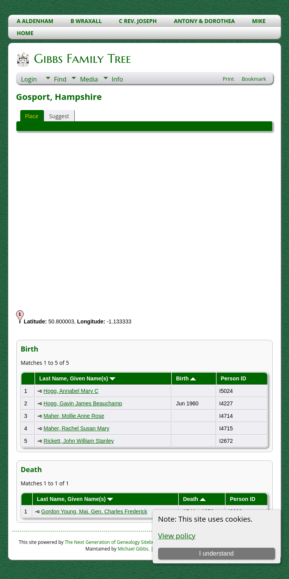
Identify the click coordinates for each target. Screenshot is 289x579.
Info (117, 79)
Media (89, 79)
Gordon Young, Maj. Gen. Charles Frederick (94, 511)
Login (29, 79)
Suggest (59, 116)
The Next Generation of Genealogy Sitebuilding (116, 542)
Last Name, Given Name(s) (77, 378)
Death (194, 499)
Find (60, 79)
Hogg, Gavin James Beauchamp (83, 403)
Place (31, 116)
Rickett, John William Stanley (79, 441)
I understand (216, 553)
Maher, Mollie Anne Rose (74, 416)
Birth (186, 378)
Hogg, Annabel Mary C (71, 391)
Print (228, 78)
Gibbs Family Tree (82, 58)
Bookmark (254, 78)
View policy (177, 535)
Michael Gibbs (133, 548)
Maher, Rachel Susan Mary (76, 428)
